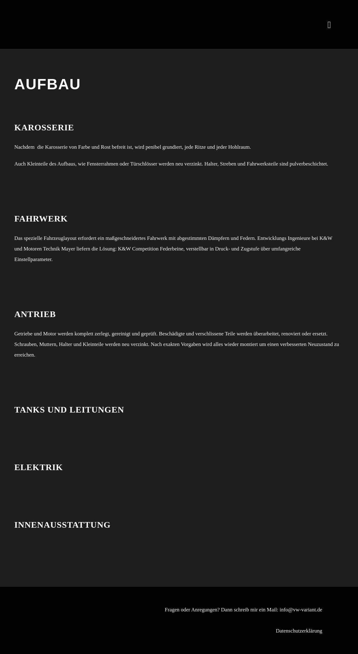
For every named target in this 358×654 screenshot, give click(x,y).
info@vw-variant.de (301, 610)
